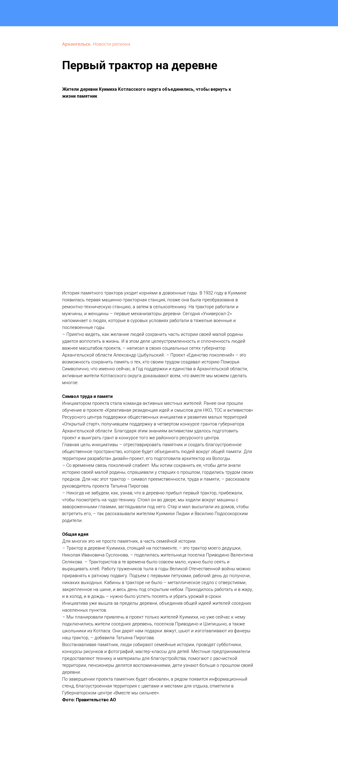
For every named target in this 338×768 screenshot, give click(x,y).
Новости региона (111, 44)
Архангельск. (77, 44)
